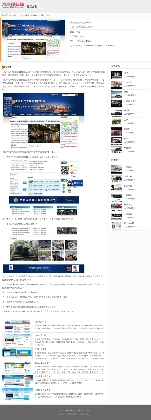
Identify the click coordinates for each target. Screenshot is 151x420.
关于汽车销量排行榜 (67, 410)
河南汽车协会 (41, 335)
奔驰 (126, 73)
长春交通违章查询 (42, 376)
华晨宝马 (128, 148)
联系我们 (80, 410)
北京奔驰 (128, 82)
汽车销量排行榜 (16, 15)
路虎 (126, 92)
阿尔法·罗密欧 (130, 101)
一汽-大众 (128, 204)
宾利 (126, 120)
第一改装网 (129, 223)
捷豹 (126, 138)
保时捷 (127, 110)
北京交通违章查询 (42, 363)
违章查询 (35, 15)
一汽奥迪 (128, 195)
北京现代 (128, 186)
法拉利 (127, 129)
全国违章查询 (41, 349)
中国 (27, 15)
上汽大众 (128, 214)
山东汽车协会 (41, 322)
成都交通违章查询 (42, 390)
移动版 (89, 410)
